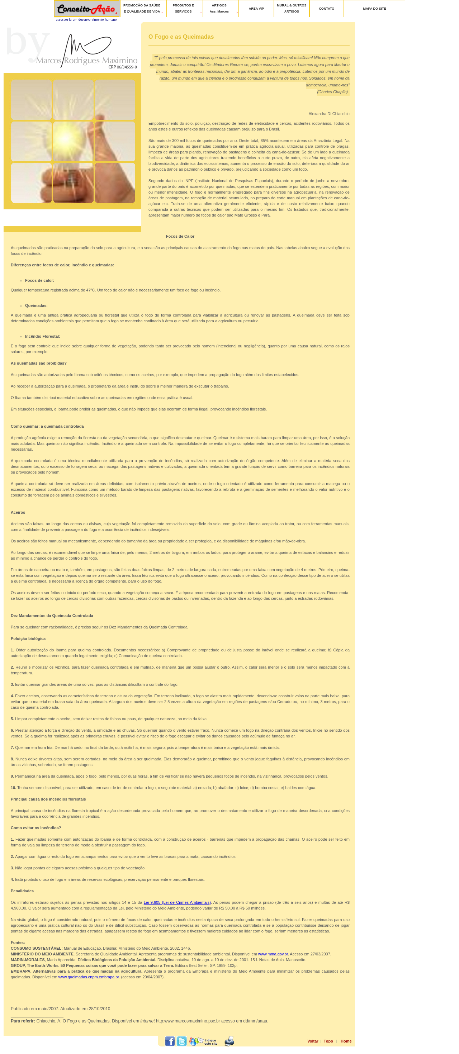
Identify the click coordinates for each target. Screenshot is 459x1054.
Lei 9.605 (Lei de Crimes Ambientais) (177, 902)
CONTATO (326, 8)
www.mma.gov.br (273, 954)
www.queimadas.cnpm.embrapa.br (88, 977)
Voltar (312, 1041)
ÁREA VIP (256, 8)
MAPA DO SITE (374, 8)
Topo (328, 1041)
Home (346, 1041)
